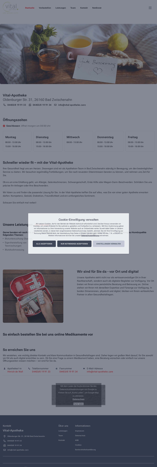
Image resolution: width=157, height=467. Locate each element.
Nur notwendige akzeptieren (74, 244)
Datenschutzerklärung (90, 236)
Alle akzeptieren (44, 244)
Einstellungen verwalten (108, 244)
